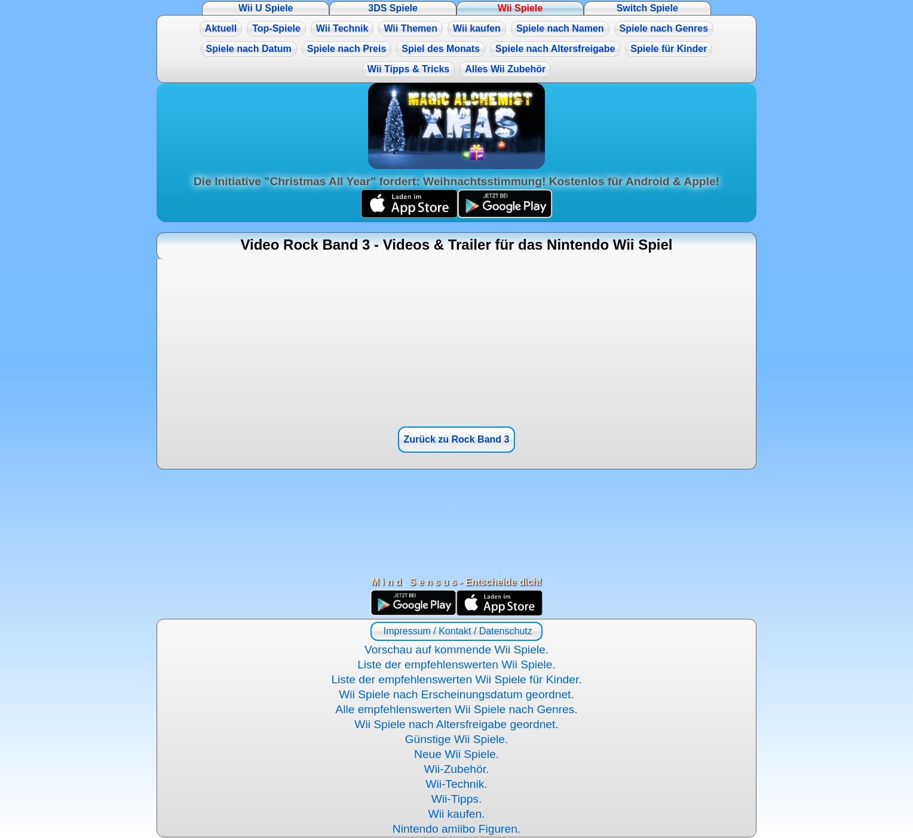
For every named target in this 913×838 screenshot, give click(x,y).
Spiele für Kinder (668, 49)
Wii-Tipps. (456, 799)
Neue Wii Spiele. (456, 754)
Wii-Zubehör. (456, 769)
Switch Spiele (647, 8)
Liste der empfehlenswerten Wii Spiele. (456, 664)
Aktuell (221, 28)
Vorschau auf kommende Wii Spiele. (456, 649)
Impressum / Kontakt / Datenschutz (456, 631)
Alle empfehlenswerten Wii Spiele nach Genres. (456, 709)
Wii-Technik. (456, 784)
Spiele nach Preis (347, 49)
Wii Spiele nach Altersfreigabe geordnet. (456, 724)
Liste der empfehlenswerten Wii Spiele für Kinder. (456, 679)
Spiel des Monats (441, 49)
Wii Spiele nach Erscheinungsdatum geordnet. (456, 694)
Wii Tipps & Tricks (408, 69)
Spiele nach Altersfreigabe (555, 49)
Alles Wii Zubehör (505, 69)
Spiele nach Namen (560, 28)
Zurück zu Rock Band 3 (457, 439)
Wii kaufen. (456, 814)
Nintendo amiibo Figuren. (456, 828)
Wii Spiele (520, 8)
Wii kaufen (477, 28)
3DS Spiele (393, 8)
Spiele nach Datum (249, 49)
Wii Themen (410, 28)
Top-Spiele (276, 28)
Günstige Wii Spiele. (456, 739)
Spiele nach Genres (664, 28)
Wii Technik (342, 28)
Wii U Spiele (265, 8)
